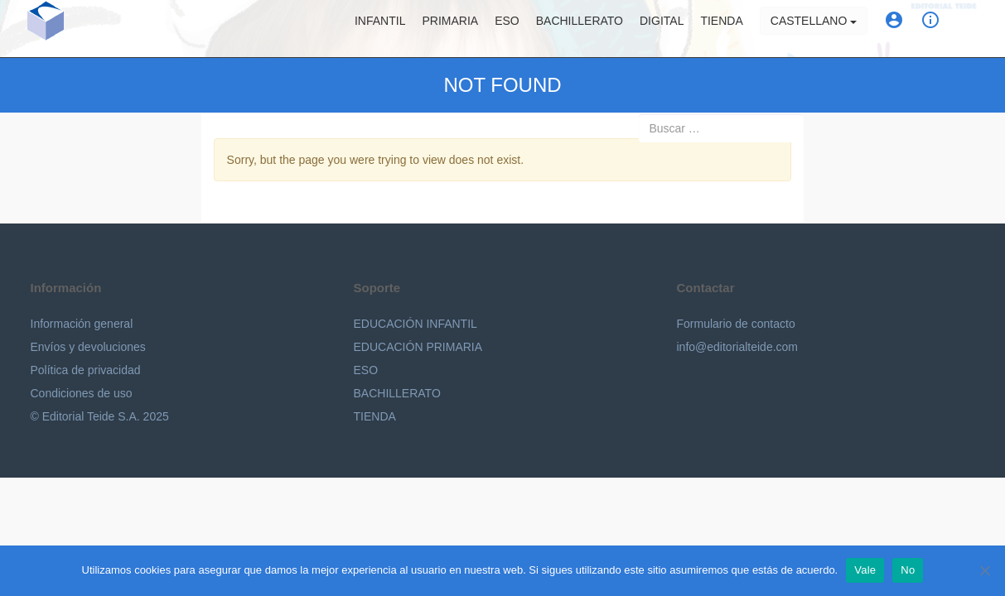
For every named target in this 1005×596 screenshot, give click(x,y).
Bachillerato (579, 29)
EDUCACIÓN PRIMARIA (418, 346)
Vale (865, 570)
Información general (82, 323)
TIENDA (375, 416)
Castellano (814, 29)
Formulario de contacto (736, 323)
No (908, 570)
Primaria (450, 29)
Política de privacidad (86, 370)
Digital (662, 29)
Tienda (721, 29)
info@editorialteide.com (738, 346)
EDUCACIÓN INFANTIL (415, 323)
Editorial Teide (46, 28)
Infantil (380, 29)
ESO (507, 29)
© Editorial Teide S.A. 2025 (100, 416)
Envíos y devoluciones (88, 346)
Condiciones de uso (82, 393)
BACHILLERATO (397, 393)
